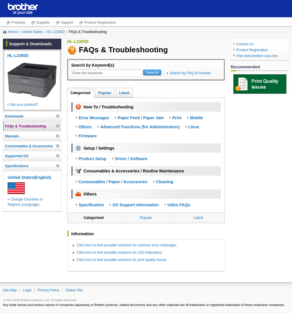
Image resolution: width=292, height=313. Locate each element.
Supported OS (17, 156)
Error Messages (94, 117)
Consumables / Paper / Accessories (113, 181)
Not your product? (24, 105)
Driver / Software (131, 158)
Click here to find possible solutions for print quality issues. (122, 260)
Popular (105, 93)
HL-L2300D (56, 32)
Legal (27, 290)
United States (32, 32)
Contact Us (244, 44)
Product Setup (93, 158)
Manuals (12, 136)
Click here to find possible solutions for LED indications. (120, 252)
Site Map (10, 290)
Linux (193, 126)
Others (85, 126)
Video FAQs (178, 205)
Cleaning (164, 181)
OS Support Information (135, 205)
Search (152, 72)
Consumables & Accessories (29, 146)
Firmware (88, 136)
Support (67, 22)
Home (13, 32)
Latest (124, 93)
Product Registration (100, 22)
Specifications (17, 166)
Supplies (43, 22)
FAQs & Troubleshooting (25, 126)
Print (177, 117)
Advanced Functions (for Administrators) (140, 126)
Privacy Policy (49, 290)
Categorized (80, 93)
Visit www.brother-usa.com (257, 56)
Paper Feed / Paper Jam (141, 117)
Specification (91, 205)
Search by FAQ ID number (190, 73)
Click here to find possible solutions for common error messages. (127, 245)
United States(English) (29, 177)
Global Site (74, 290)
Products (18, 22)
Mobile (196, 117)
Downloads (14, 116)
